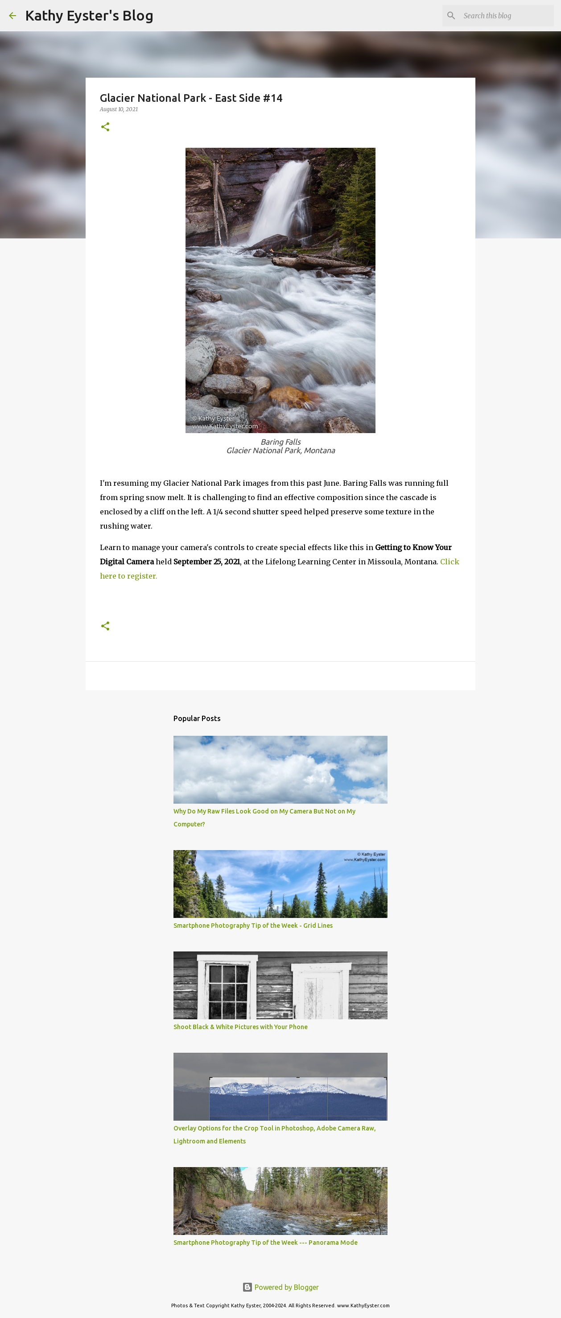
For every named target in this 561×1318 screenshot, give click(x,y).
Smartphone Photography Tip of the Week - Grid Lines (253, 925)
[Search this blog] (507, 15)
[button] (105, 127)
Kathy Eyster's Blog (89, 15)
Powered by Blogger (280, 1287)
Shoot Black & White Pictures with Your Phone (240, 1026)
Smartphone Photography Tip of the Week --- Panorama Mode (265, 1242)
